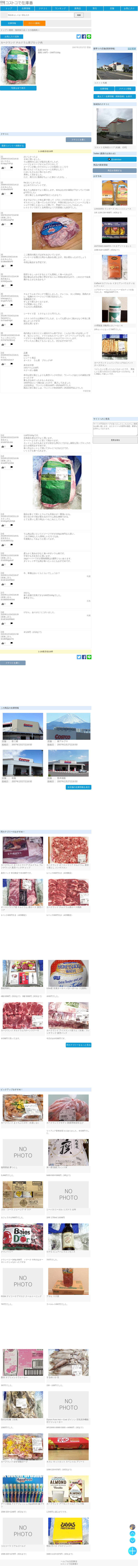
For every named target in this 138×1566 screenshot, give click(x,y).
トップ (9, 8)
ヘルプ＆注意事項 (69, 1561)
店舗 (112, 8)
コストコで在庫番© (69, 1564)
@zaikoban (114, 159)
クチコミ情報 (125, 89)
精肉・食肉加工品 (17, 30)
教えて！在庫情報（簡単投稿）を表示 (115, 96)
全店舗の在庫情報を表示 (79, 787)
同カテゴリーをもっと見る (78, 1045)
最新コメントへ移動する (13, 145)
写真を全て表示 (18, 88)
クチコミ (43, 8)
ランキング (60, 8)
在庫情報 (26, 8)
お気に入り (129, 8)
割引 (95, 8)
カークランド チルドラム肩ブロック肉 (22, 42)
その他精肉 (32, 30)
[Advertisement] (45, 112)
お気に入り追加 (12, 36)
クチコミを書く (79, 139)
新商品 (77, 8)
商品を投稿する (115, 170)
